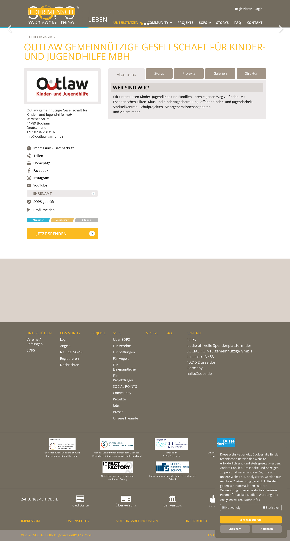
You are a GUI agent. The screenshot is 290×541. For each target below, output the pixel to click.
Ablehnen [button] (267, 529)
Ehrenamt (42, 249)
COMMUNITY (70, 333)
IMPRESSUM (30, 521)
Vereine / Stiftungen (35, 341)
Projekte (119, 399)
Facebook (40, 226)
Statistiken (271, 508)
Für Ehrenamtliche (124, 367)
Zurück (9, 56)
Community (122, 393)
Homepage (42, 219)
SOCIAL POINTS (125, 386)
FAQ (237, 22)
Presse (118, 412)
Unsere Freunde (125, 418)
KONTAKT (254, 22)
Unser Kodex (196, 521)
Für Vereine (122, 346)
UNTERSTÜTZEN (39, 333)
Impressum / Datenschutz (53, 204)
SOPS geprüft (43, 258)
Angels (65, 346)
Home (42, 93)
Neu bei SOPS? (71, 352)
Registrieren (243, 8)
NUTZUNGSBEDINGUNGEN (137, 521)
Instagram (41, 234)
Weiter (280, 56)
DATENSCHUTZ (78, 521)
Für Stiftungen (124, 352)
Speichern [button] (235, 529)
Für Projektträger (123, 378)
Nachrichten (69, 365)
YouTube (40, 241)
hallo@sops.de (199, 373)
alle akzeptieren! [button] (250, 519)
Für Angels (121, 358)
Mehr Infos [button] (252, 500)
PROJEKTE (185, 22)
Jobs (116, 405)
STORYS (222, 22)
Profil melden (44, 266)
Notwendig (231, 508)
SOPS (31, 350)
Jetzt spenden (52, 289)
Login (258, 8)
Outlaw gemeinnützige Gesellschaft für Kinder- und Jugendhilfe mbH (145, 108)
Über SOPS (121, 339)
